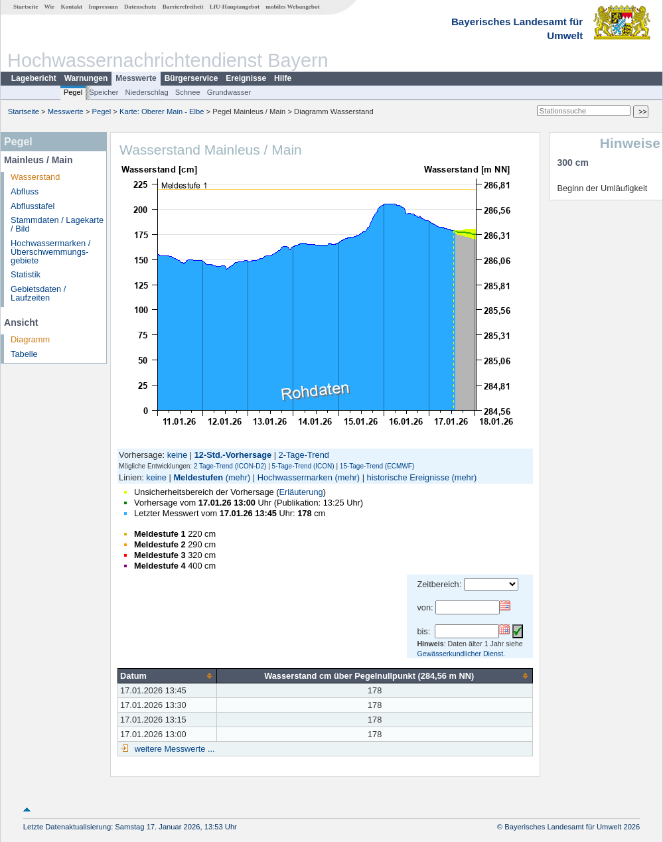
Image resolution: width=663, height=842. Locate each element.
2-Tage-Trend (304, 455)
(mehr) (238, 477)
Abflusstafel (32, 206)
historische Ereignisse (408, 477)
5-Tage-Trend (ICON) (303, 466)
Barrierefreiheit (183, 6)
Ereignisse (246, 78)
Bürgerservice (191, 78)
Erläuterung (301, 492)
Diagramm (30, 339)
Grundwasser (229, 92)
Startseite (25, 6)
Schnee (187, 92)
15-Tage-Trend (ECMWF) (377, 466)
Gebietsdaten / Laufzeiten (38, 293)
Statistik (25, 274)
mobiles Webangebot (292, 6)
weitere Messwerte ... (173, 749)
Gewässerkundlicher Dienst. (461, 654)
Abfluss (24, 191)
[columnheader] (167, 675)
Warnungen (86, 78)
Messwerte (135, 78)
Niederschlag (146, 92)
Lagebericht (33, 78)
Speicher (103, 92)
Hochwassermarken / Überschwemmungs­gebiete (50, 251)
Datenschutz (140, 6)
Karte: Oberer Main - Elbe (161, 111)
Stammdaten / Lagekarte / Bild (57, 224)
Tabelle (24, 354)
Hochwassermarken (295, 477)
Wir (49, 6)
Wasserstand (35, 177)
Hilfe (282, 78)
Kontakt (71, 6)
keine (177, 455)
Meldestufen (198, 477)
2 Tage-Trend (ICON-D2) (230, 466)
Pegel (73, 92)
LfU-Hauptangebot (234, 6)
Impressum (102, 6)
